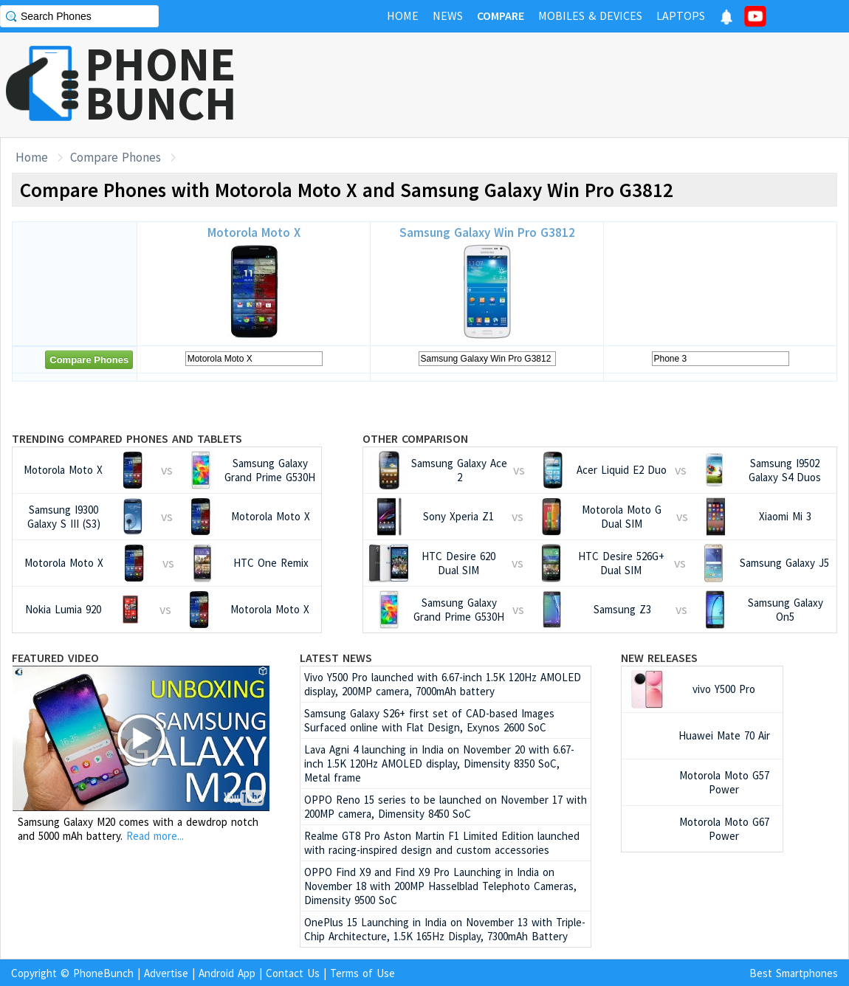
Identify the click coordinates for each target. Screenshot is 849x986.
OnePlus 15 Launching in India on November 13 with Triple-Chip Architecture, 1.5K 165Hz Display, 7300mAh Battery (444, 929)
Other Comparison (415, 438)
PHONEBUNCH (161, 83)
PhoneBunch (103, 973)
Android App (227, 973)
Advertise (166, 973)
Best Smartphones (793, 973)
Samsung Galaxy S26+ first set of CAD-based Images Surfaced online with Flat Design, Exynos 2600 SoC (429, 720)
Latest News (336, 657)
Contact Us (293, 973)
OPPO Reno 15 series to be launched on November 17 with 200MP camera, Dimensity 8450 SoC (445, 807)
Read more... (155, 836)
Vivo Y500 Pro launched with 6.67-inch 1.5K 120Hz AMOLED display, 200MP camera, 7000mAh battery (442, 684)
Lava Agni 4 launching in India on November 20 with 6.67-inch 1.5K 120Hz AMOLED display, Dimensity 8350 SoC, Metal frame (439, 763)
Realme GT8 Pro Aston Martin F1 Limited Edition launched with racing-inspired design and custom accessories (442, 843)
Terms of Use (362, 973)
